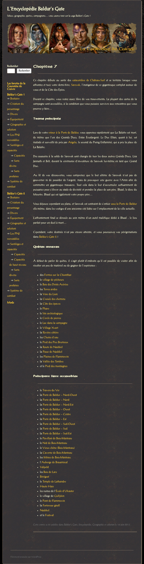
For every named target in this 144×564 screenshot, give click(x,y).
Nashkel (44, 510)
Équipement (16, 119)
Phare (46, 308)
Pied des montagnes (56, 366)
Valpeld (44, 467)
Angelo (72, 142)
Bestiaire (15, 98)
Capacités (19, 155)
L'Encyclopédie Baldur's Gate (35, 9)
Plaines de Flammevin (56, 356)
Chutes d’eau (51, 337)
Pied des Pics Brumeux (55, 342)
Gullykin (59, 496)
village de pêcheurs (53, 280)
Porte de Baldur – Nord (56, 400)
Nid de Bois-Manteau (55, 443)
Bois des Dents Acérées (55, 284)
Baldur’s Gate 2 (48, 237)
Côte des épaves (51, 304)
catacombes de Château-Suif (88, 80)
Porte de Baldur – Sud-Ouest (59, 424)
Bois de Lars (50, 472)
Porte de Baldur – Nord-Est (58, 405)
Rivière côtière (50, 332)
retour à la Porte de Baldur (63, 132)
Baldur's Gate (71, 525)
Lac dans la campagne (55, 323)
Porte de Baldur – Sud (55, 428)
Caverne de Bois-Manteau (57, 453)
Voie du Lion (50, 294)
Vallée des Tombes (53, 361)
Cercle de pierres (52, 318)
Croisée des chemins (54, 299)
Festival (49, 515)
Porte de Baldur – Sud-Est (57, 433)
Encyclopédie (85, 525)
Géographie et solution (103, 525)
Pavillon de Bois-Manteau (57, 438)
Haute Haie (47, 486)
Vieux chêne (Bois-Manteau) (59, 448)
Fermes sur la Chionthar (57, 275)
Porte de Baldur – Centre (57, 414)
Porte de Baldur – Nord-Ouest (60, 395)
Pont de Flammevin (54, 501)
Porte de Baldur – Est (54, 419)
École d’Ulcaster (65, 491)
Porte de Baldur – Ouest (56, 409)
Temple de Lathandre (54, 481)
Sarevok (75, 85)
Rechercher (12, 66)
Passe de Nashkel (52, 352)
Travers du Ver (51, 390)
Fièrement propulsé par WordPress (25, 557)
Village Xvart (50, 328)
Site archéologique (53, 313)
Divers (14, 114)
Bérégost (44, 477)
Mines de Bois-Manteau (57, 457)
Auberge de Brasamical (54, 462)
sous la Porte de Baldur (124, 204)
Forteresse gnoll (51, 505)
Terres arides (50, 289)
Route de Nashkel (53, 347)
